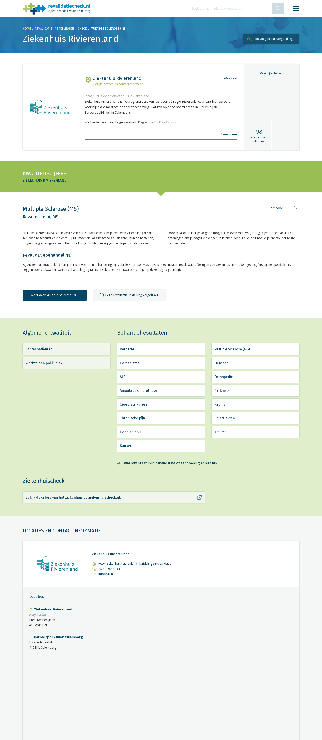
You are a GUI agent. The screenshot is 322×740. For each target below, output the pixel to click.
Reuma (219, 404)
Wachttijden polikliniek (43, 363)
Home (27, 29)
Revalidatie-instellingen (54, 29)
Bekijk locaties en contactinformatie (118, 84)
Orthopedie (223, 377)
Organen (221, 363)
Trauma (220, 432)
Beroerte (127, 349)
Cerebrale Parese (133, 404)
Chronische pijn (132, 418)
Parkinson (222, 391)
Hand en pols (130, 432)
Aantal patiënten (39, 349)
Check (82, 29)
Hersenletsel (130, 363)
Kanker (126, 446)
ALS (122, 377)
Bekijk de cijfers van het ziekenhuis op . (73, 497)
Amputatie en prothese (138, 391)
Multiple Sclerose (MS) (232, 349)
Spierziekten (224, 418)
